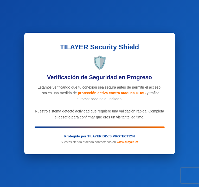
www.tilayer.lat (127, 142)
